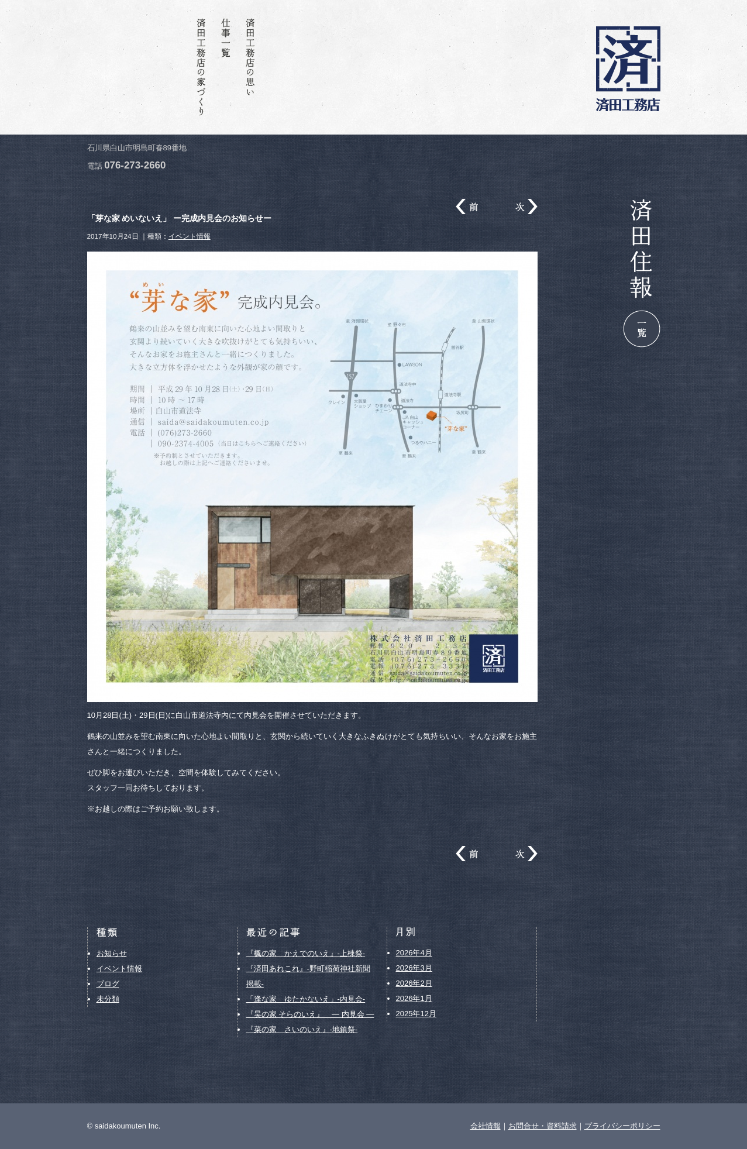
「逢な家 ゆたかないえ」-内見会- (306, 999)
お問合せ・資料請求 (127, 67)
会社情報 (176, 67)
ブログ (108, 983)
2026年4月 (414, 952)
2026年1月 (414, 998)
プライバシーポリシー (622, 1126)
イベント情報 (189, 236)
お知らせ (112, 953)
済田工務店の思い (250, 67)
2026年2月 (414, 983)
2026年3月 (414, 968)
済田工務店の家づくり (201, 67)
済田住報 (152, 67)
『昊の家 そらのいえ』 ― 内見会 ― (310, 1014)
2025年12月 (416, 1013)
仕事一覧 (226, 67)
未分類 (108, 999)
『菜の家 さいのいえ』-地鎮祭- (302, 1029)
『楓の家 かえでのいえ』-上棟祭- (306, 953)
